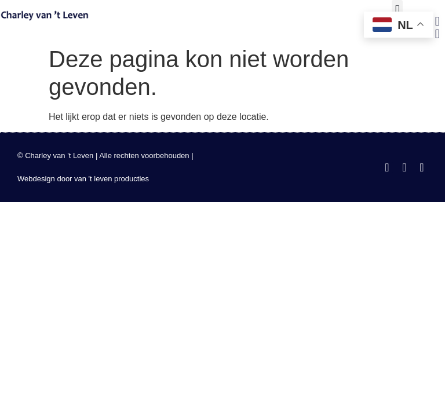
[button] (397, 9)
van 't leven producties (111, 178)
